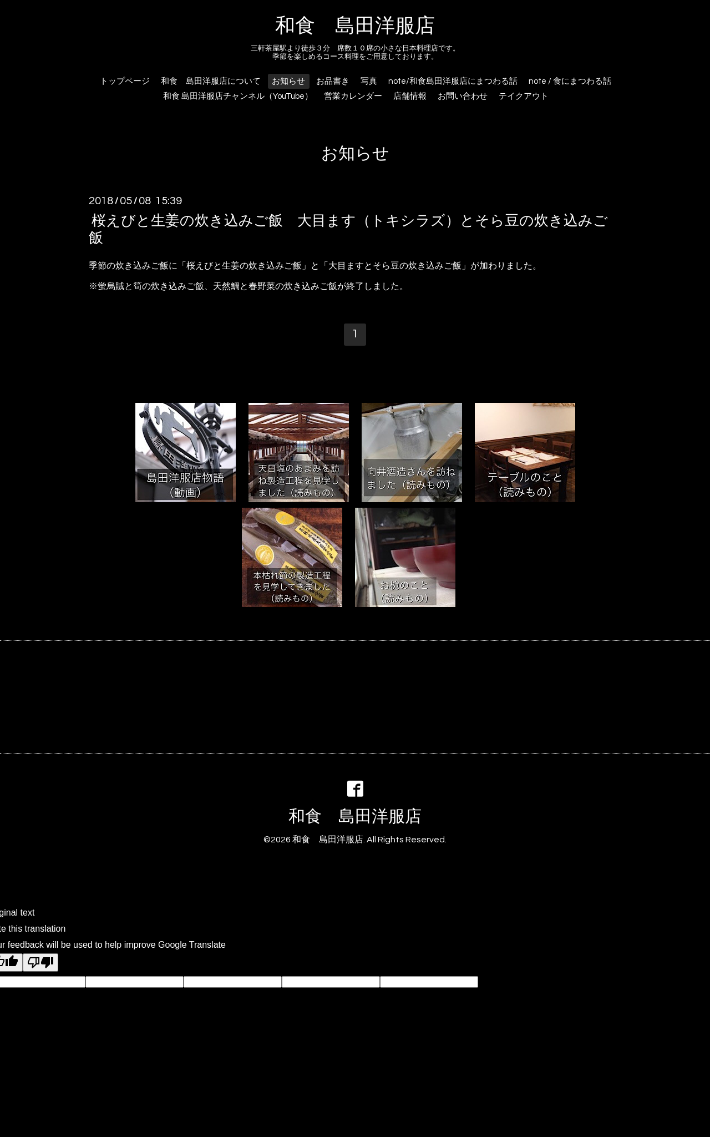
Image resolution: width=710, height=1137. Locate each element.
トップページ (125, 81)
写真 (369, 81)
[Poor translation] (40, 962)
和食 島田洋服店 (355, 26)
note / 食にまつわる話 (570, 81)
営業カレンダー (353, 96)
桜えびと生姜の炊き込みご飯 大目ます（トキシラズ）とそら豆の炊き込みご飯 (348, 229)
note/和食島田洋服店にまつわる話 (453, 81)
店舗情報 (410, 96)
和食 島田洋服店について (211, 81)
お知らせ (288, 81)
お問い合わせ (463, 96)
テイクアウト (524, 96)
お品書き (332, 81)
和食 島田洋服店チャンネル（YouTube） (238, 96)
